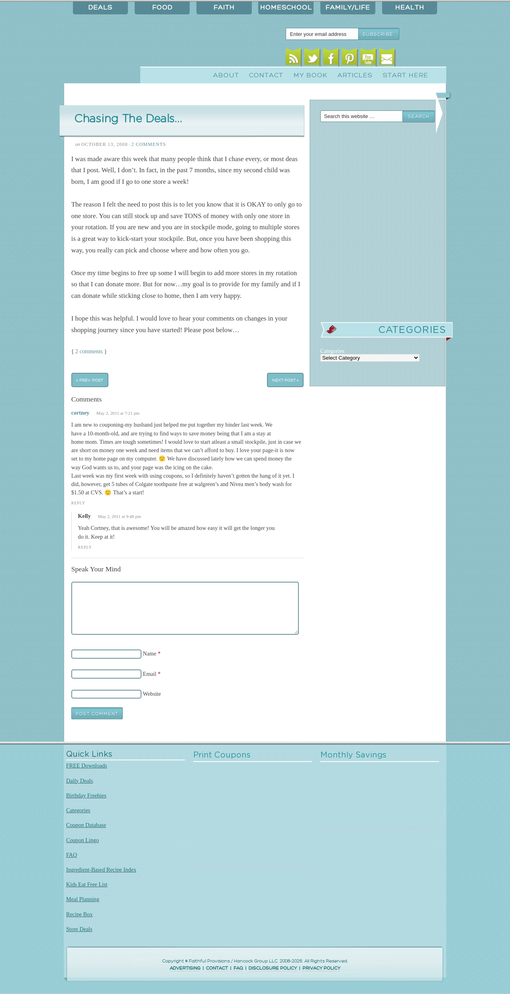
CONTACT (217, 968)
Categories (78, 810)
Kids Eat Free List (86, 884)
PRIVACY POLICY (321, 968)
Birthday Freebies (86, 795)
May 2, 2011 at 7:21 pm (117, 413)
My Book (311, 75)
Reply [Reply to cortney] (78, 503)
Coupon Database (86, 825)
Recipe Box (79, 914)
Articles (355, 75)
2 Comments (148, 144)
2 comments (89, 351)
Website (152, 694)
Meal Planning (82, 899)
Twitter (312, 59)
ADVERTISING (185, 968)
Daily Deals (79, 780)
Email (387, 59)
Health (409, 7)
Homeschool (286, 7)
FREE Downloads (86, 765)
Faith (224, 7)
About (226, 75)
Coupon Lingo (82, 840)
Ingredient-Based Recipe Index (101, 869)
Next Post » (285, 380)
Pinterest (349, 59)
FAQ (71, 855)
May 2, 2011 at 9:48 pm (119, 516)
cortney (80, 412)
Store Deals (79, 929)
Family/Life (348, 7)
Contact (266, 75)
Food (162, 7)
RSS (293, 59)
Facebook (331, 59)
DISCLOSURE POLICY (273, 968)
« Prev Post (89, 380)
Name (150, 653)
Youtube (368, 59)
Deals (100, 7)
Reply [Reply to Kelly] (85, 547)
